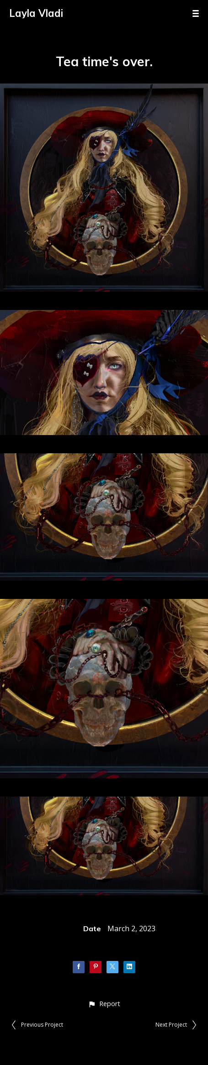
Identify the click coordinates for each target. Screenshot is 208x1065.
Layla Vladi (36, 13)
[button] (104, 1003)
